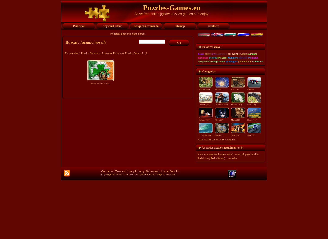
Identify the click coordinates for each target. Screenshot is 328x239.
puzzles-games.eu (140, 232)
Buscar (125, 33)
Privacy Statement (147, 230)
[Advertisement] (128, 123)
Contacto (107, 230)
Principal (115, 33)
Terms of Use (124, 230)
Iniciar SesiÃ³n (170, 230)
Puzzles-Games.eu (172, 8)
